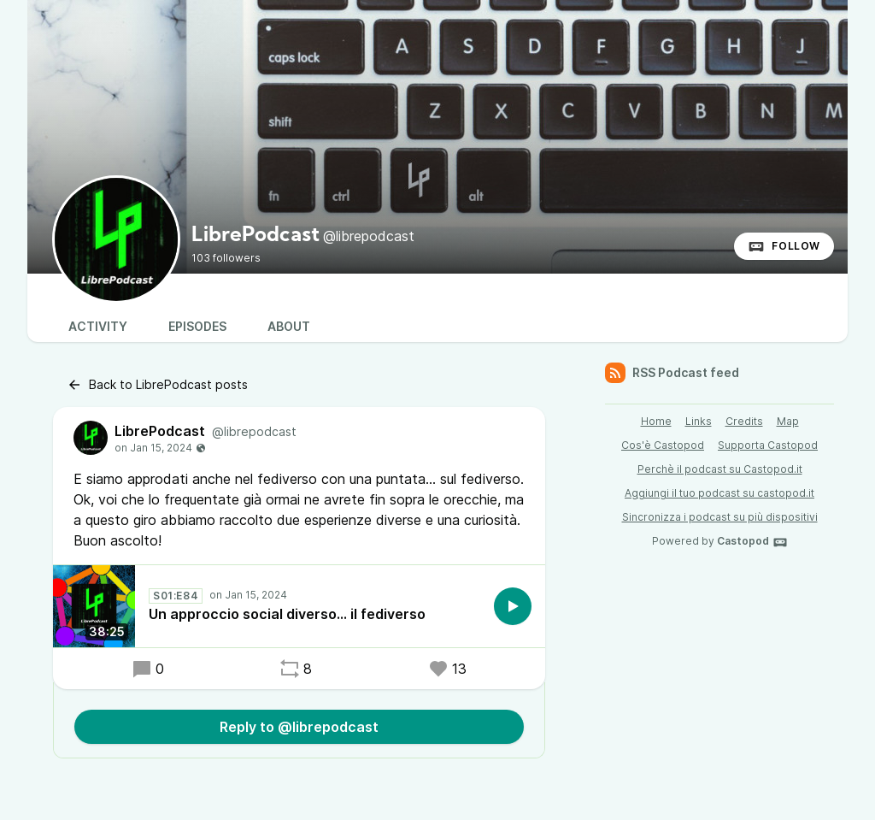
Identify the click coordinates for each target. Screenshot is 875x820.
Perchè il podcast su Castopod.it (719, 469)
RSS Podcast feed (672, 373)
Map (788, 421)
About (288, 326)
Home (656, 421)
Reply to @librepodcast (299, 726)
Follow (784, 246)
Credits (744, 421)
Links (698, 421)
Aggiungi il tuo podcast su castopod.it (719, 493)
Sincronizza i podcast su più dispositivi (720, 516)
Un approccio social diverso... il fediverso (287, 613)
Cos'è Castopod (662, 445)
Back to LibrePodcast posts (157, 384)
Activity (97, 326)
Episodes (197, 326)
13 (447, 668)
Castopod (752, 542)
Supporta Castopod (768, 445)
